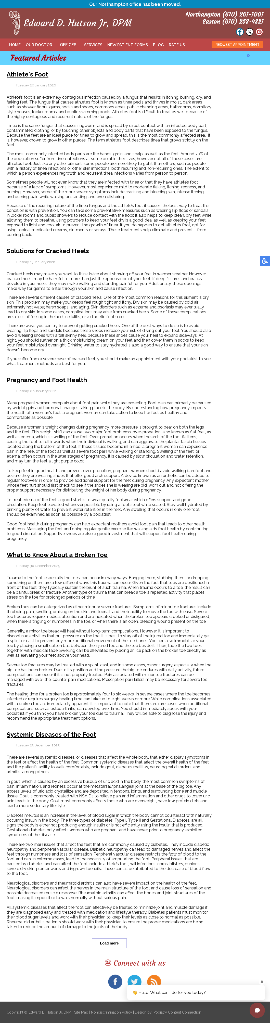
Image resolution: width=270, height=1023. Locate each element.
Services (93, 45)
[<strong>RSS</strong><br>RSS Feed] (248, 56)
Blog (158, 45)
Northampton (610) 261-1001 (224, 14)
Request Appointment (237, 45)
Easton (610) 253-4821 (232, 21)
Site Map (81, 1012)
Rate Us (177, 45)
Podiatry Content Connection (177, 1012)
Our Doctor (39, 45)
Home (15, 45)
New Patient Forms (127, 45)
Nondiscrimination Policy (111, 1012)
